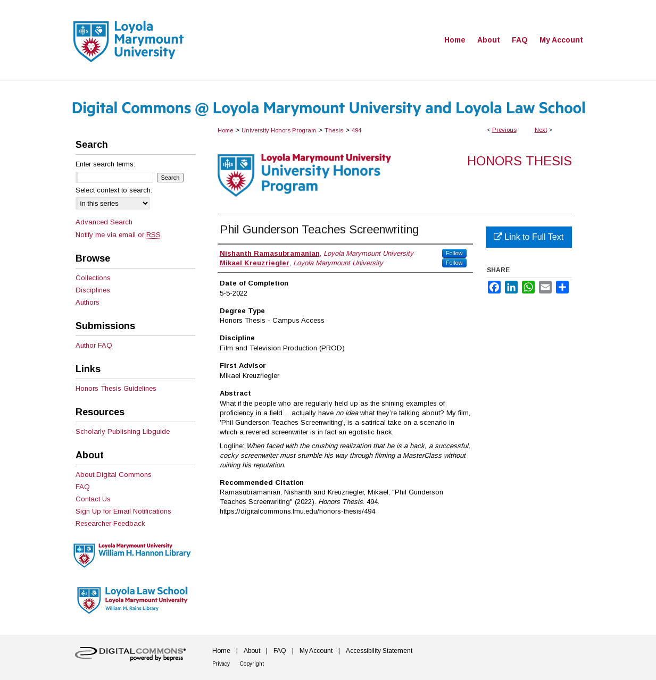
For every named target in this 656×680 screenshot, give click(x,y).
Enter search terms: (105, 164)
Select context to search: (114, 190)
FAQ (83, 487)
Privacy (221, 664)
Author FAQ (94, 345)
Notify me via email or (118, 235)
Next (541, 130)
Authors (87, 302)
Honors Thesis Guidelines (116, 388)
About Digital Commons (114, 474)
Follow (454, 253)
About (252, 650)
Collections (93, 278)
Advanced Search (104, 222)
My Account (316, 650)
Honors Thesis (519, 161)
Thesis (334, 130)
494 (356, 130)
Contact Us (93, 499)
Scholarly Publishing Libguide (123, 431)
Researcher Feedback (110, 523)
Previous (504, 130)
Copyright (252, 664)
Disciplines (93, 290)
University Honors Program (279, 130)
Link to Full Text (528, 236)
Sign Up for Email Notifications (123, 511)
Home (225, 130)
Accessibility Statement (379, 650)
